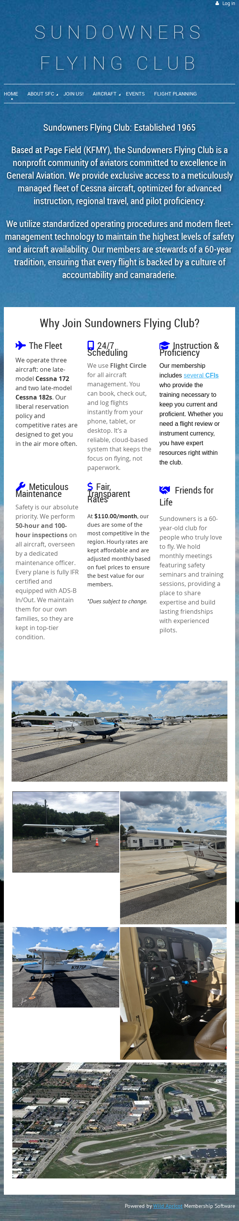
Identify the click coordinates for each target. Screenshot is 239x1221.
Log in (228, 3)
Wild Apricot (168, 1205)
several (201, 375)
